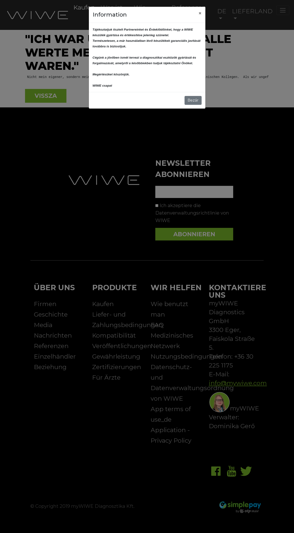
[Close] (200, 13)
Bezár (193, 100)
